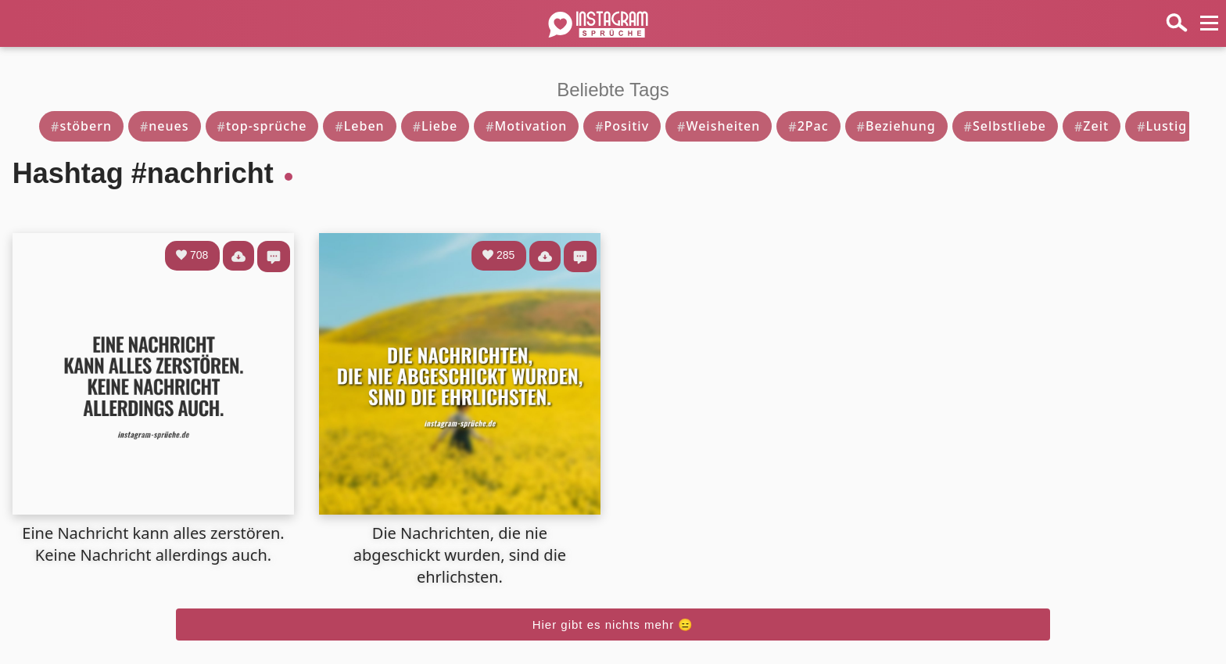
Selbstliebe (1005, 126)
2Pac (808, 126)
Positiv (622, 126)
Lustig (1162, 126)
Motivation (526, 126)
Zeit (1091, 126)
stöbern (81, 126)
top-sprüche (262, 126)
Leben (359, 126)
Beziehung (896, 126)
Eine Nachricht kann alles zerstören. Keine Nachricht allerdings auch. (153, 543)
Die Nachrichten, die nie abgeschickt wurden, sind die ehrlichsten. (459, 554)
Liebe (435, 126)
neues (164, 126)
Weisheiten (718, 126)
